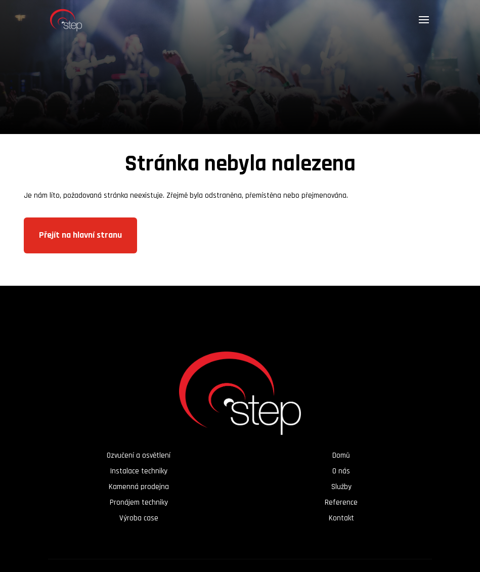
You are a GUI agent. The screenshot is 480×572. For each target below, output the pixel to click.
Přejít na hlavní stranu (80, 235)
